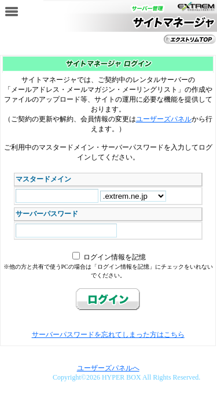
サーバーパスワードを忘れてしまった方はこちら (108, 334)
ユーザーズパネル (164, 119)
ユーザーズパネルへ (108, 368)
